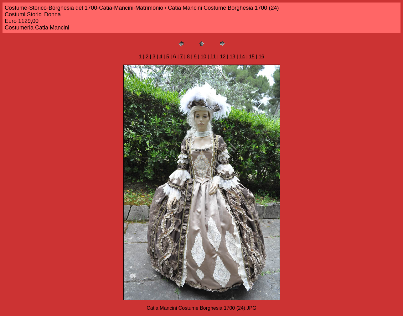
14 (242, 56)
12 (223, 56)
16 (261, 56)
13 (232, 56)
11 (213, 56)
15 (252, 56)
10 (203, 56)
